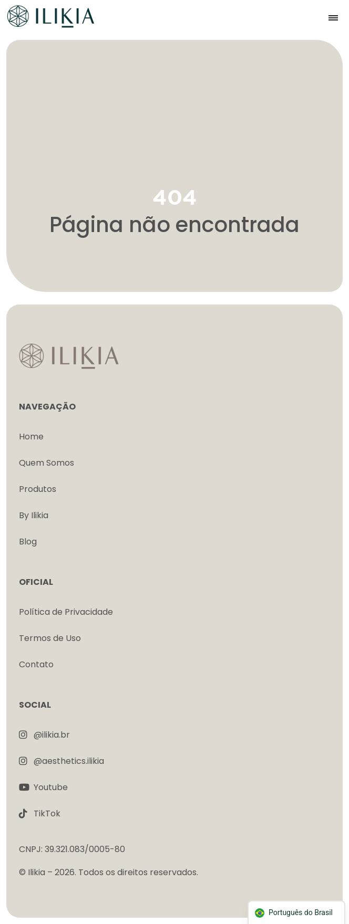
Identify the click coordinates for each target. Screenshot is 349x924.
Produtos (37, 489)
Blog (28, 542)
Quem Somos (46, 463)
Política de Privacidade (66, 612)
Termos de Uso (50, 638)
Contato (36, 664)
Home (31, 436)
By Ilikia (33, 515)
